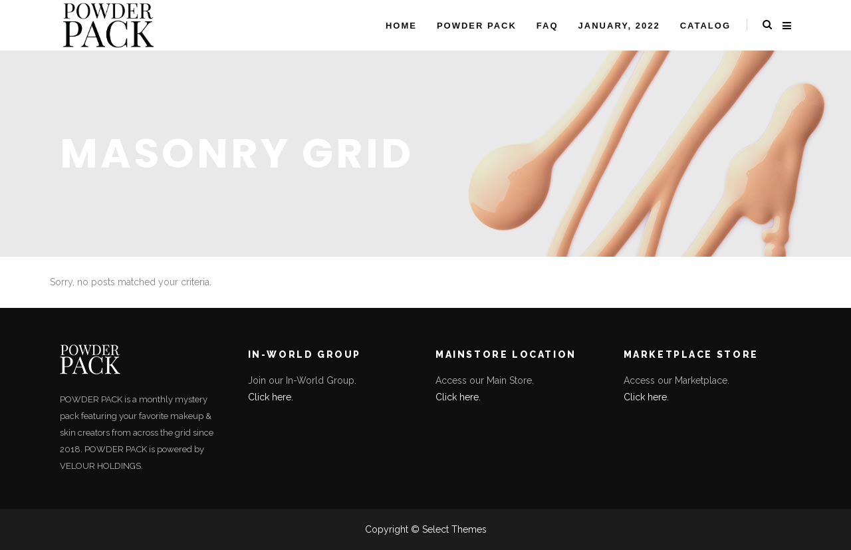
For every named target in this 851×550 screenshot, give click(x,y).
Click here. (270, 397)
